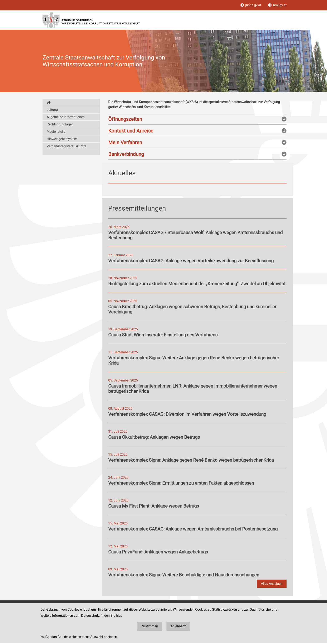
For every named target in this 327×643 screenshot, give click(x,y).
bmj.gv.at (277, 5)
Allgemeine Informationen (66, 117)
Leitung (52, 110)
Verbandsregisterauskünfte (66, 146)
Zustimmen (149, 626)
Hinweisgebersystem (62, 139)
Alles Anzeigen (271, 584)
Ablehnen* (178, 626)
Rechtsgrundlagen (60, 124)
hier (118, 616)
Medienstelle (56, 132)
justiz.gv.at (251, 5)
